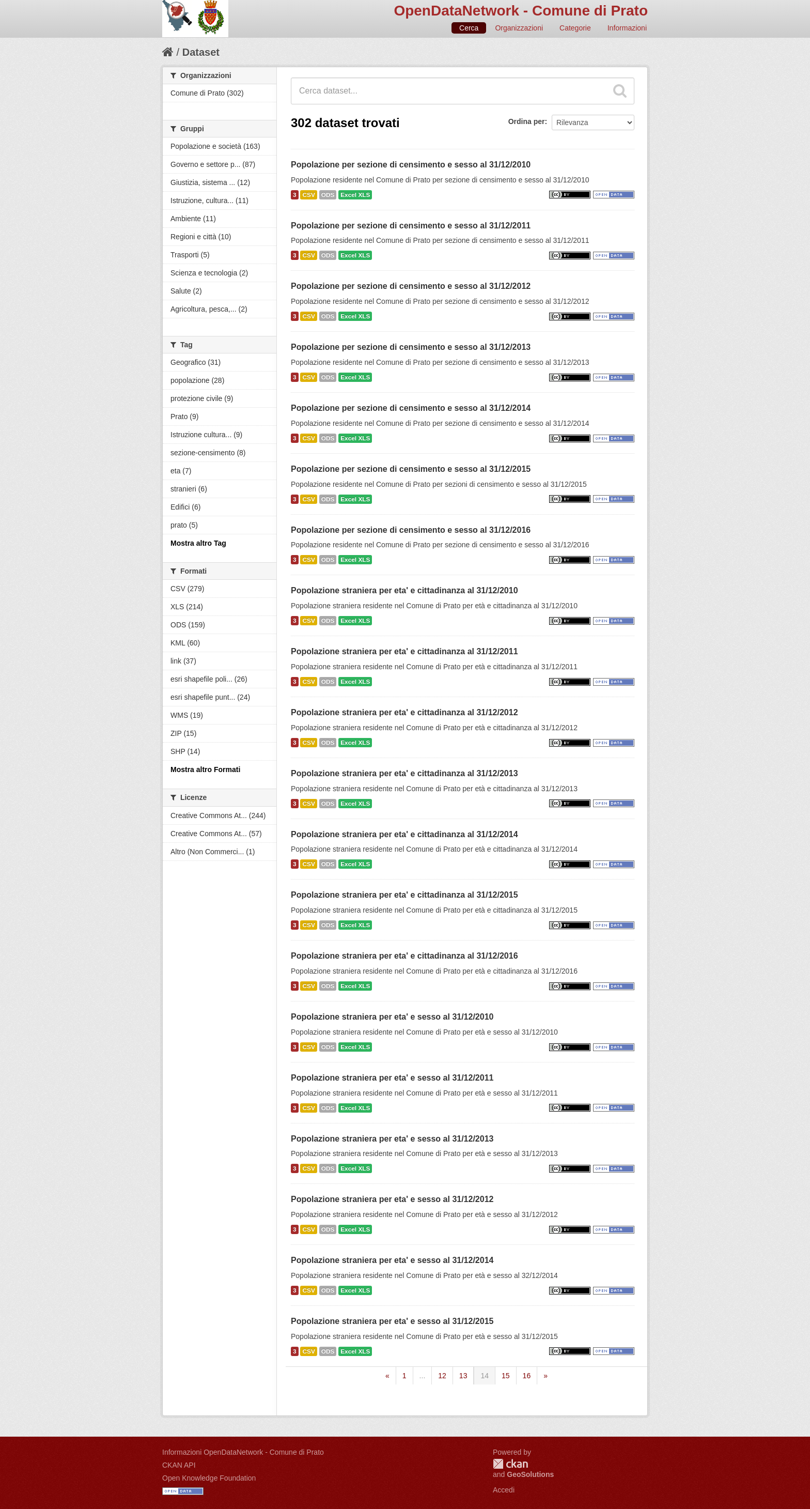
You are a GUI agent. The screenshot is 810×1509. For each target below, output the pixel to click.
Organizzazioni (519, 28)
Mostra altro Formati (205, 769)
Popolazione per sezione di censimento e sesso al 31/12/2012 (411, 286)
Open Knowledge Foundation (209, 1478)
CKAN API (179, 1465)
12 (442, 1376)
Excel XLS (355, 194)
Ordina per (526, 121)
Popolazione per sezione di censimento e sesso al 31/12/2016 (411, 530)
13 (463, 1376)
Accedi (504, 1490)
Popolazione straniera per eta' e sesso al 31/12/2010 (392, 1016)
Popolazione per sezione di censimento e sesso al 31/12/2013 (411, 347)
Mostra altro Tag (198, 543)
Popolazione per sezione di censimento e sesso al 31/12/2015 (411, 469)
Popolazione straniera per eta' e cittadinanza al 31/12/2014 (404, 834)
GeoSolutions (530, 1474)
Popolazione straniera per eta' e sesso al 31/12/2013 (392, 1138)
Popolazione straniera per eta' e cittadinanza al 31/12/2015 (404, 894)
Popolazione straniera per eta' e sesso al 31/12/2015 (392, 1321)
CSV (308, 194)
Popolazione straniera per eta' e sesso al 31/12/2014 (392, 1260)
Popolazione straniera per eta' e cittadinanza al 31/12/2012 (404, 712)
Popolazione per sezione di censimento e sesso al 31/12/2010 (411, 164)
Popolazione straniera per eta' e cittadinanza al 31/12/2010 (404, 590)
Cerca (468, 28)
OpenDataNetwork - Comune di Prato (521, 11)
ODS (328, 194)
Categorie (575, 28)
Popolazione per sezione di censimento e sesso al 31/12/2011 (411, 225)
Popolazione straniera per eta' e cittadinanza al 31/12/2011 (404, 651)
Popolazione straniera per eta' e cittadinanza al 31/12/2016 (404, 955)
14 (484, 1376)
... (422, 1376)
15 (506, 1376)
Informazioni (627, 28)
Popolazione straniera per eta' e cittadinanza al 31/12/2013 (404, 773)
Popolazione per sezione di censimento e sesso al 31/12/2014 (411, 408)
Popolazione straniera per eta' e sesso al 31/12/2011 (392, 1077)
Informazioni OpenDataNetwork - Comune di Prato (243, 1452)
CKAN (510, 1463)
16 (527, 1376)
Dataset (201, 52)
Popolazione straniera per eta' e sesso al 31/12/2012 (392, 1199)
